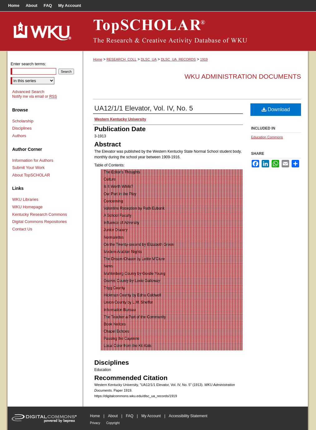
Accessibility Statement (188, 416)
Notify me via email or (34, 96)
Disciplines (22, 128)
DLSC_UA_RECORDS (178, 59)
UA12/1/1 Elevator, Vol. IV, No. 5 (143, 108)
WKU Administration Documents (243, 76)
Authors (19, 135)
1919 (204, 59)
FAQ (129, 416)
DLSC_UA (149, 59)
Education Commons (267, 137)
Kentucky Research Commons (39, 214)
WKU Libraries (25, 199)
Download (276, 109)
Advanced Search (28, 91)
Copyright (113, 423)
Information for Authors (32, 160)
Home (97, 59)
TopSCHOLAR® (195, 31)
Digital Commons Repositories (39, 221)
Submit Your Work (28, 167)
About (113, 416)
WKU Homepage (27, 207)
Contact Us (22, 229)
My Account (151, 416)
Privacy (95, 423)
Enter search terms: (28, 64)
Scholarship (22, 121)
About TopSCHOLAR (31, 175)
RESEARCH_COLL (121, 59)
